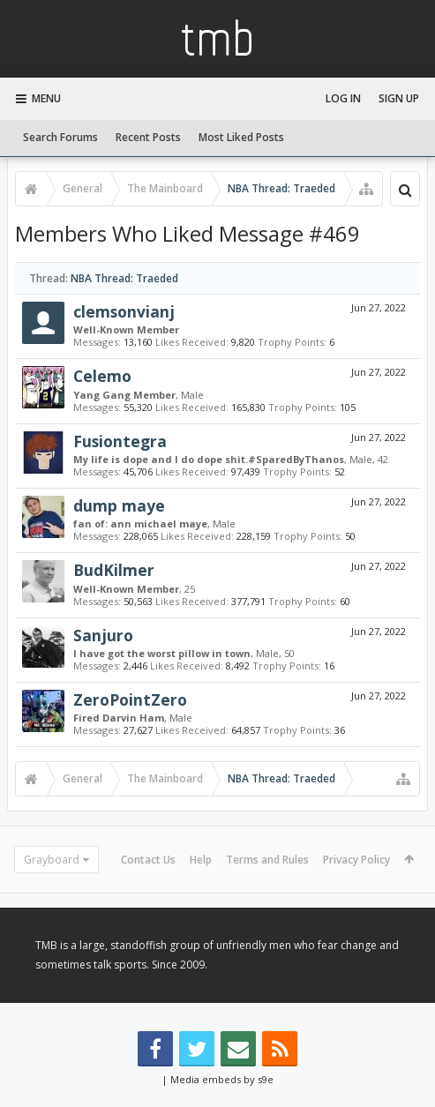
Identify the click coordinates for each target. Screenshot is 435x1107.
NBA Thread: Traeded (124, 278)
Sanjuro (103, 635)
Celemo (102, 375)
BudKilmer (113, 569)
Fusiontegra (120, 441)
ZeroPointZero (130, 699)
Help (201, 859)
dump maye (119, 505)
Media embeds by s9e (222, 1079)
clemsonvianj (124, 311)
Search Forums (60, 137)
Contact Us (148, 859)
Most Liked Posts (241, 137)
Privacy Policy (356, 859)
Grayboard (51, 859)
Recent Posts (148, 137)
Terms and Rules (267, 859)
